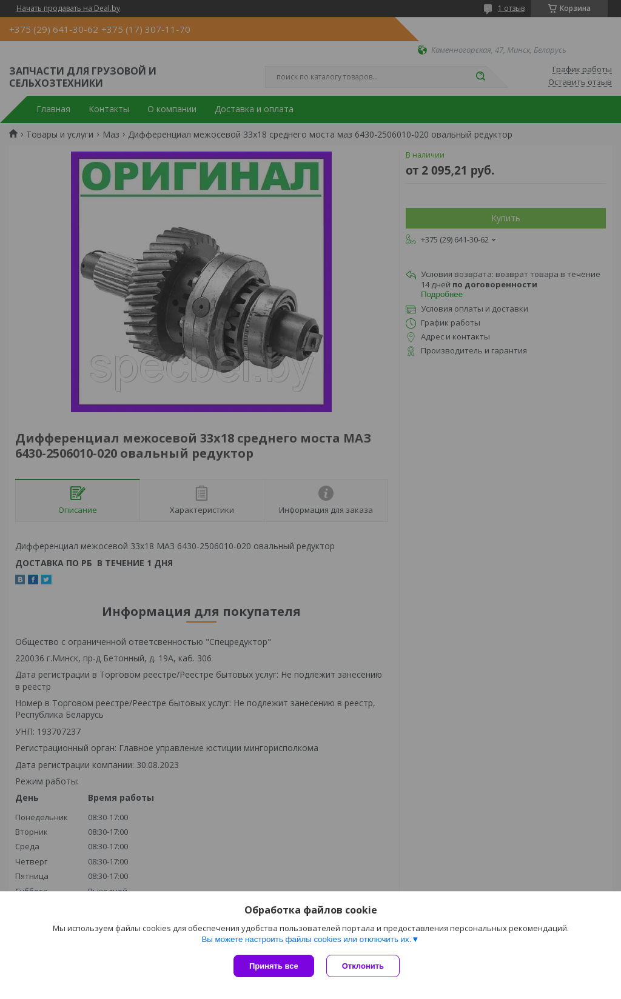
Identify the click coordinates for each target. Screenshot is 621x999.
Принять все (273, 966)
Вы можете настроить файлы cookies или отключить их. (306, 939)
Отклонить (363, 966)
